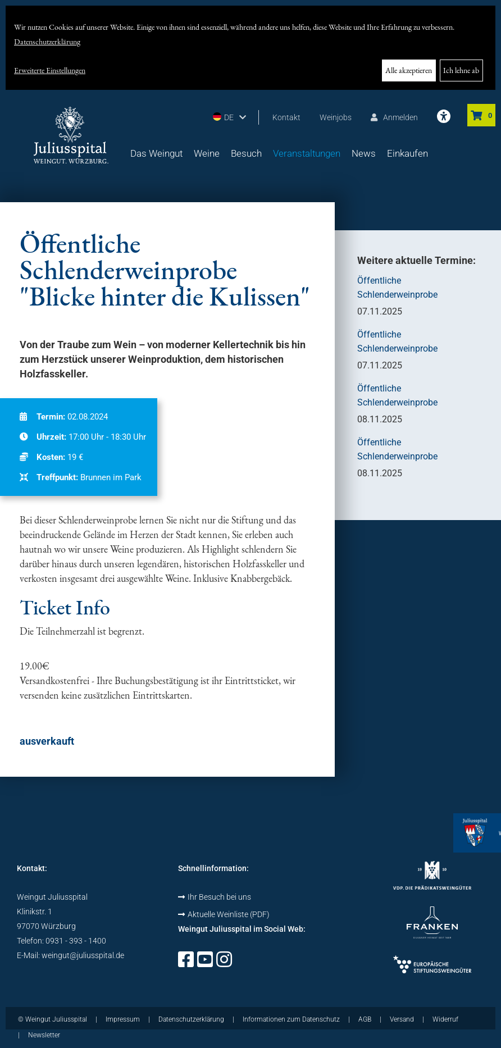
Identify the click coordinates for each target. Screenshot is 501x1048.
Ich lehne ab (461, 70)
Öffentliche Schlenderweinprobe (397, 287)
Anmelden (394, 117)
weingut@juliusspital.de (83, 955)
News (364, 153)
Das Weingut (156, 153)
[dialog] (250, 48)
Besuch (246, 153)
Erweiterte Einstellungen (49, 70)
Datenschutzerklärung (47, 42)
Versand (402, 1019)
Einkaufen (407, 153)
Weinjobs (336, 117)
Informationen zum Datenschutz (291, 1019)
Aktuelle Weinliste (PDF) (224, 914)
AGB (364, 1019)
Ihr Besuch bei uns (214, 896)
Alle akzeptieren (408, 70)
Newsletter (44, 1035)
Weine (207, 153)
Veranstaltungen (306, 153)
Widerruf (445, 1019)
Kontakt (286, 117)
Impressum (123, 1019)
